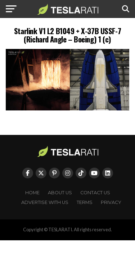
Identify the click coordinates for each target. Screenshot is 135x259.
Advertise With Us (44, 202)
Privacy (111, 202)
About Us (60, 192)
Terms (85, 202)
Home (32, 192)
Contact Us (95, 192)
